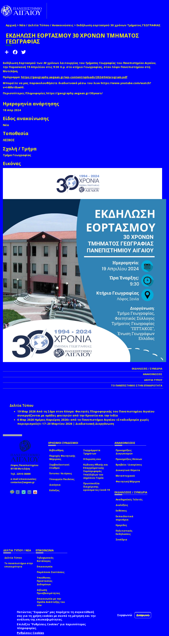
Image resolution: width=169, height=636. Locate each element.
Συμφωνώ (124, 615)
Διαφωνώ (142, 615)
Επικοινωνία (45, 566)
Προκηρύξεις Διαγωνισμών (124, 452)
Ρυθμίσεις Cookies (30, 633)
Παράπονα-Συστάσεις (50, 572)
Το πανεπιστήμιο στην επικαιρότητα (18, 565)
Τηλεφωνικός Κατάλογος (45, 559)
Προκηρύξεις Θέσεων (129, 459)
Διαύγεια (55, 484)
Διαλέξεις (122, 505)
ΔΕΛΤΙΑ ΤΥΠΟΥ (153, 380)
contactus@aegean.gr (24, 482)
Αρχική (11, 25)
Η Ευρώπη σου (92, 459)
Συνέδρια (121, 539)
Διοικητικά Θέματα (128, 470)
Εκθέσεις (121, 510)
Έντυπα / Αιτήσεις (60, 473)
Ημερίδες (121, 525)
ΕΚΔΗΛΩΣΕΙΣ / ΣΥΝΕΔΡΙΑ (147, 368)
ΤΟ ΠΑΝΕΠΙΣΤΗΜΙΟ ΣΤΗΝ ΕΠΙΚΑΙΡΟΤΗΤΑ (136, 385)
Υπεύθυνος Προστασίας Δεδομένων (44, 581)
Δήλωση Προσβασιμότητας (48, 591)
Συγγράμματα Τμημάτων (91, 452)
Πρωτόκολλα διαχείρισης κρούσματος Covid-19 (96, 487)
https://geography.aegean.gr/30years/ (74, 93)
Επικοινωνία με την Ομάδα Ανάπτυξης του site (51, 602)
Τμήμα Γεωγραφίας (17, 155)
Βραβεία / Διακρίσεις (129, 464)
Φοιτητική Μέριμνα (128, 481)
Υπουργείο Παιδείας (61, 479)
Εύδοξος (54, 490)
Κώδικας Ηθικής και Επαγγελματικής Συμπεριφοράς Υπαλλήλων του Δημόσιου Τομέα (95, 471)
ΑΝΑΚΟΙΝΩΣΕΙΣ (152, 374)
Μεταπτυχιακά (125, 475)
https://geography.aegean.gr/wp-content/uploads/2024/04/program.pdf (74, 77)
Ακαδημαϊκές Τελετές (129, 499)
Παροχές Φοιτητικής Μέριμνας (62, 457)
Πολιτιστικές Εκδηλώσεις (124, 532)
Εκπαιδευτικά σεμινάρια (124, 518)
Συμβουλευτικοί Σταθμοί (59, 466)
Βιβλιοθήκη (56, 450)
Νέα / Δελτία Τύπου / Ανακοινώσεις (46, 25)
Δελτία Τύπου (13, 557)
